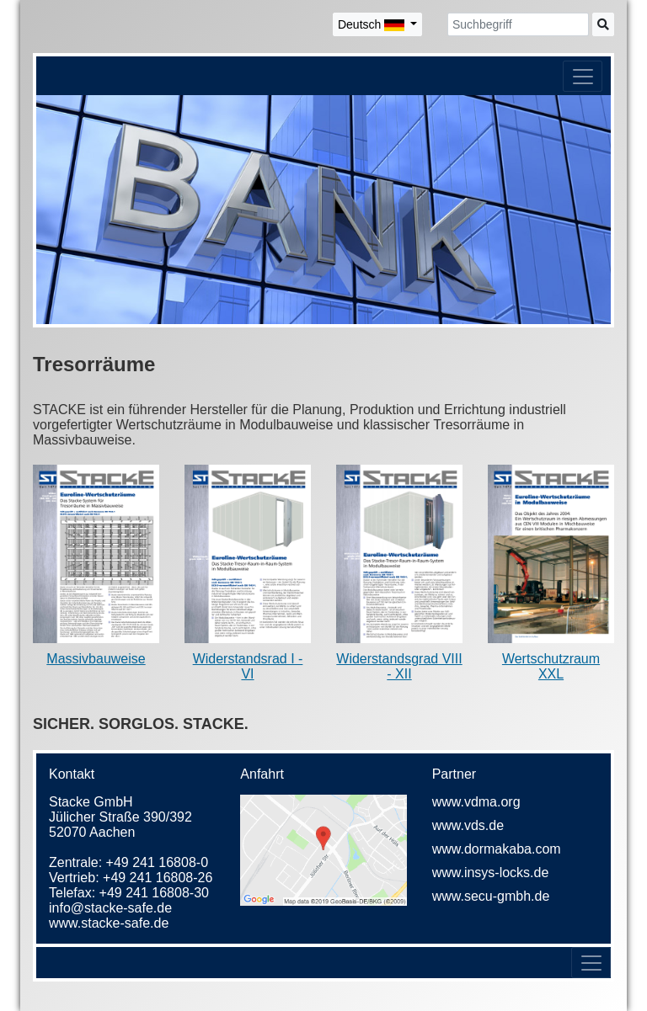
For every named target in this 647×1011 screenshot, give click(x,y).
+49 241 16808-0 (157, 862)
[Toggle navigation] (582, 76)
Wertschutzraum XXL (551, 666)
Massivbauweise (95, 659)
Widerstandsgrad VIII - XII (399, 666)
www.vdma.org (476, 802)
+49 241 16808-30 (154, 893)
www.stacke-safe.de (108, 923)
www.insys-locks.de (490, 872)
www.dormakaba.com (496, 849)
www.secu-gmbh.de (491, 896)
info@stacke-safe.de (110, 908)
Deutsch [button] (372, 24)
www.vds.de (468, 825)
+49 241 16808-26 (157, 877)
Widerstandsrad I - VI (248, 666)
